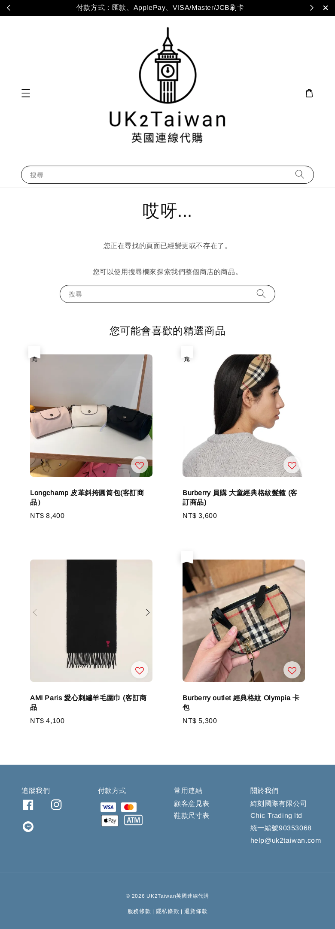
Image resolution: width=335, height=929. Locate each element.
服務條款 (139, 911)
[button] (25, 93)
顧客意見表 (192, 803)
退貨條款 (196, 911)
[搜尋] (300, 174)
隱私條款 (168, 911)
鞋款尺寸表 (192, 815)
